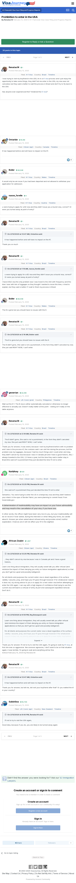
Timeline (51, 75)
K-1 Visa (29, 75)
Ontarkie (13, 139)
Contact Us (15, 873)
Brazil (44, 75)
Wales (44, 177)
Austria (44, 203)
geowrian (13, 392)
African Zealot (16, 541)
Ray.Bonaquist (36, 615)
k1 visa (45, 79)
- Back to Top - (38, 857)
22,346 (23, 393)
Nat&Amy (13, 471)
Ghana (46, 548)
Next (67, 57)
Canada (46, 147)
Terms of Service (60, 873)
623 (22, 472)
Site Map (5, 873)
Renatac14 (8, 20)
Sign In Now (38, 828)
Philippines (47, 400)
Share (18, 843)
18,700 (23, 702)
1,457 (28, 541)
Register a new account (38, 811)
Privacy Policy (28, 873)
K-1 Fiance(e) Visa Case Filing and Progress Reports (50, 20)
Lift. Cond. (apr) (26, 709)
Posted (19, 71)
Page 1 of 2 (37, 57)
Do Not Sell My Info (43, 873)
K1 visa (67, 645)
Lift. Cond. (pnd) (27, 400)
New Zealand (47, 709)
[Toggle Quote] (6, 234)
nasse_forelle (15, 195)
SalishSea (14, 701)
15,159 (22, 140)
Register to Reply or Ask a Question (38, 42)
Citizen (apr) (28, 147)
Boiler (12, 170)
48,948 (19, 170)
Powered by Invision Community (38, 879)
